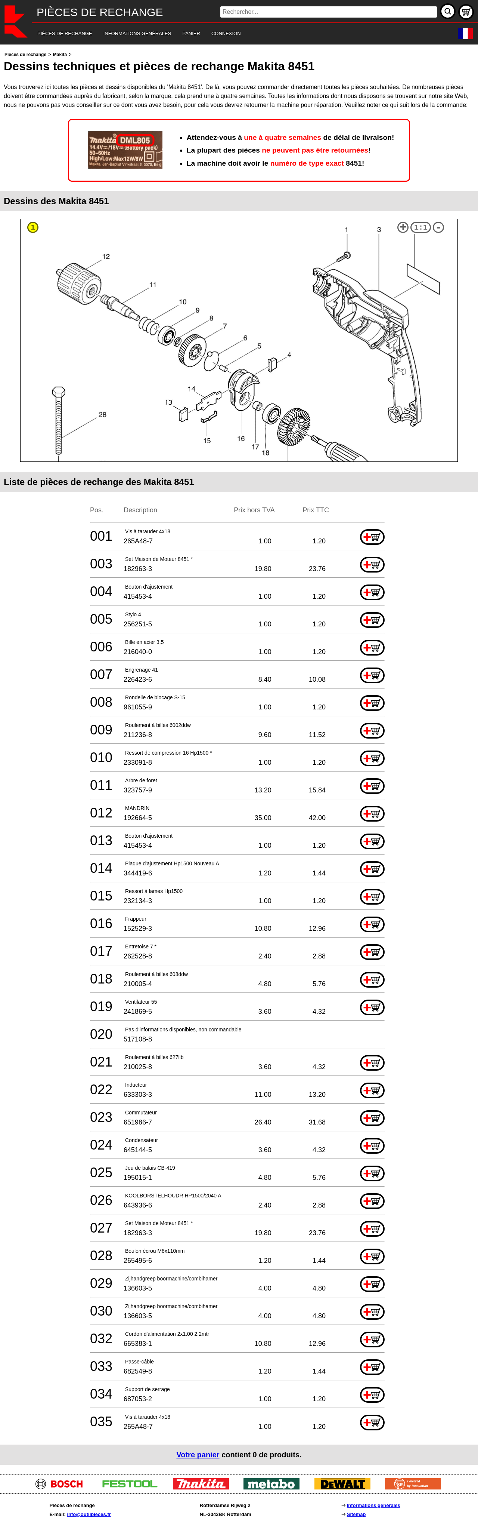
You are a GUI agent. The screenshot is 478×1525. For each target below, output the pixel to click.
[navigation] (228, 34)
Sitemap (356, 1514)
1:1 (421, 227)
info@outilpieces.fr (89, 1514)
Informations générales (373, 1505)
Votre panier (197, 1455)
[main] (239, 757)
